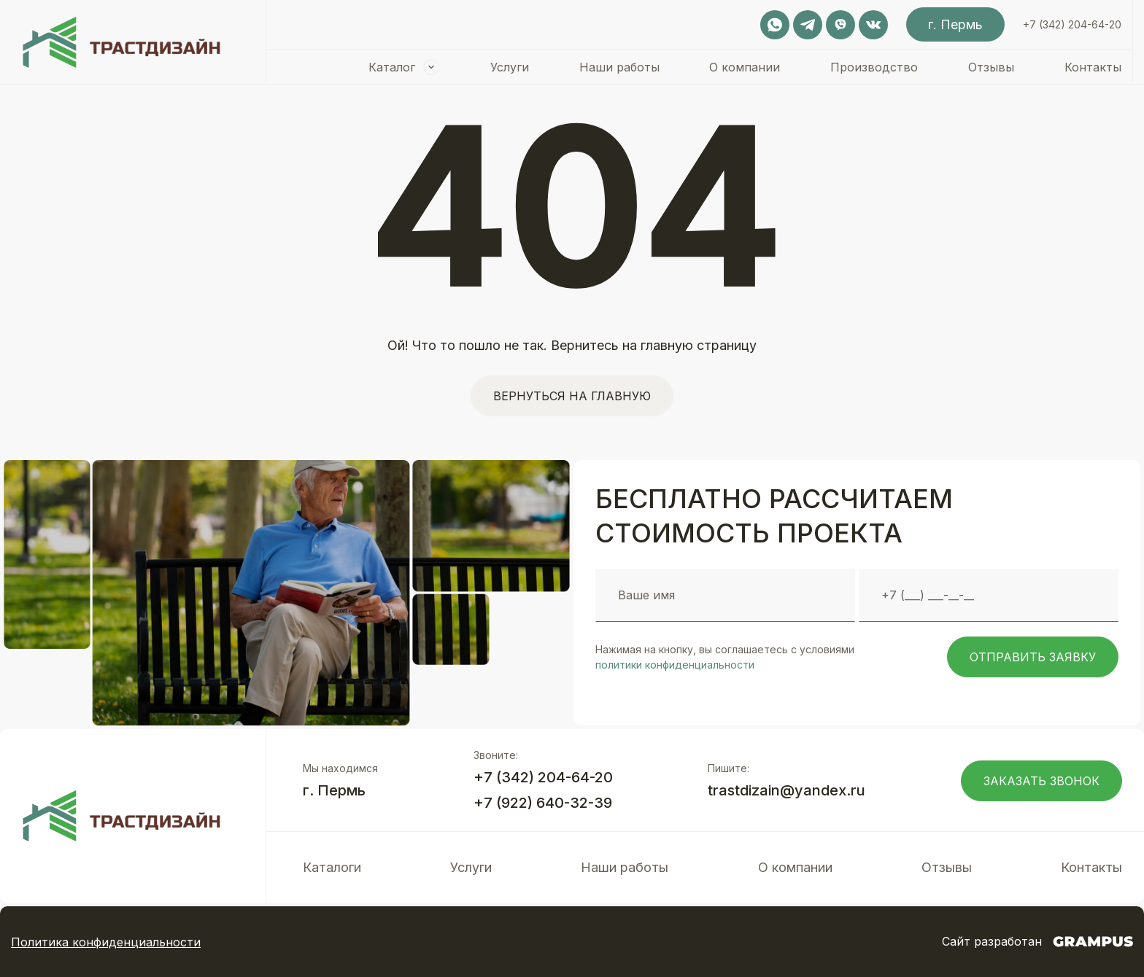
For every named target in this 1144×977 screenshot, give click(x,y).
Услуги (509, 67)
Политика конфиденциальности (106, 942)
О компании (744, 67)
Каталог (391, 67)
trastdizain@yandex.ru (786, 790)
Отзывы (991, 67)
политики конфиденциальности (674, 664)
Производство (874, 67)
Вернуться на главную (572, 396)
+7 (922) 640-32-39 (543, 802)
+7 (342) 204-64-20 (1072, 24)
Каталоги (332, 867)
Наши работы (619, 67)
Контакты (1092, 67)
